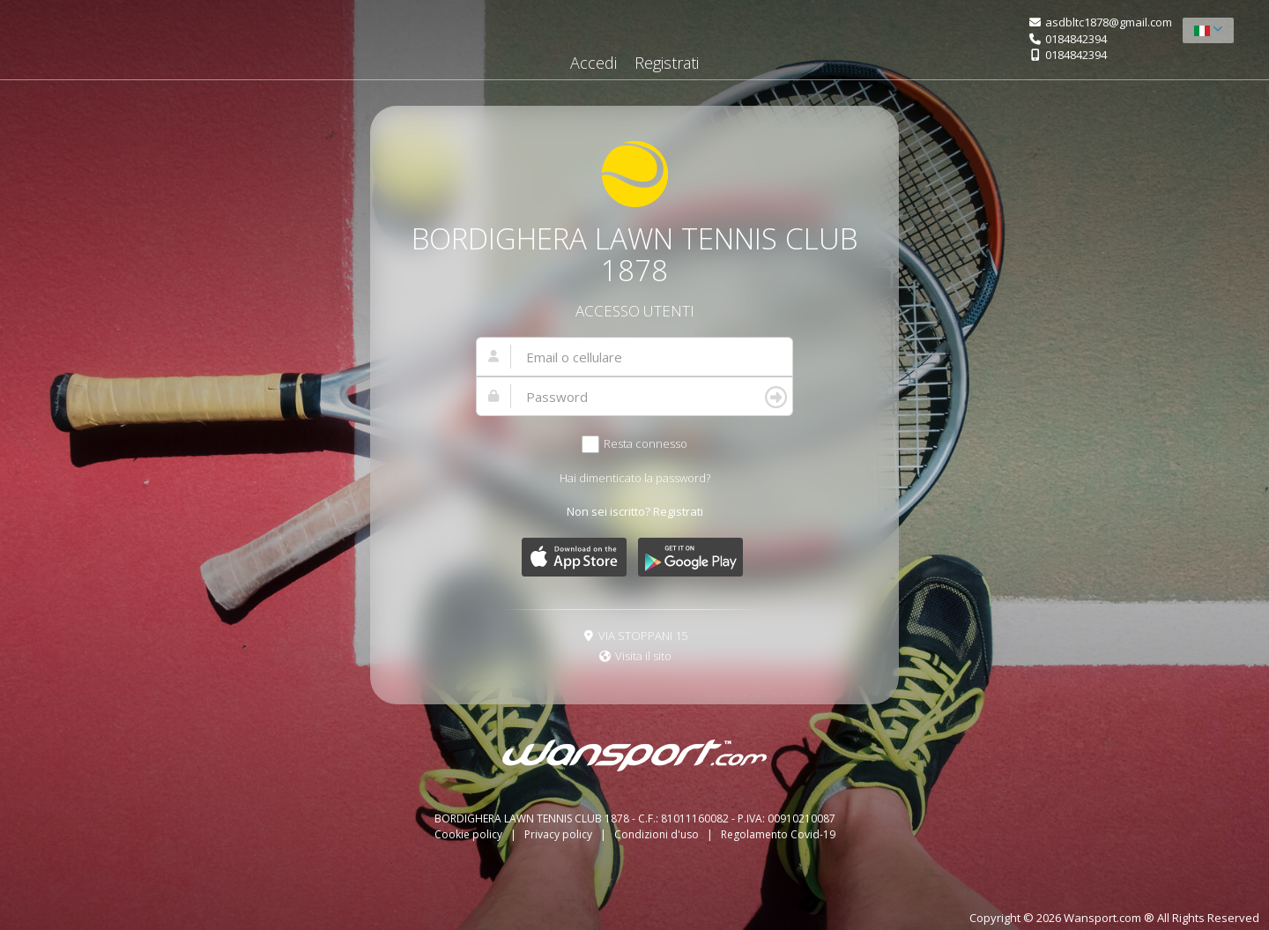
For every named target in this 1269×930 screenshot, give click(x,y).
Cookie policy (469, 834)
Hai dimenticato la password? (635, 478)
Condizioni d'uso (657, 834)
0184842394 (1076, 39)
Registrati (666, 62)
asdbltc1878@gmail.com (1108, 22)
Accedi (593, 62)
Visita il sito (643, 656)
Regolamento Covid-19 (778, 834)
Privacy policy (559, 834)
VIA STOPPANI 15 (642, 636)
